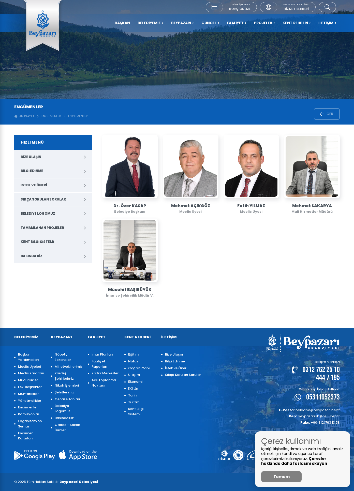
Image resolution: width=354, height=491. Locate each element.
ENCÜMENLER (78, 116)
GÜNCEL (210, 22)
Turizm (133, 402)
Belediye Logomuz (38, 213)
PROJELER (264, 22)
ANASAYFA (24, 116)
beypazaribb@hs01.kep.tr (314, 416)
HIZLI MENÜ (32, 142)
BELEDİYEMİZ (151, 22)
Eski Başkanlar (30, 387)
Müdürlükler (28, 380)
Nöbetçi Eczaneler (63, 357)
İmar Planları (102, 354)
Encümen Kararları (25, 436)
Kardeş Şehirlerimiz (64, 376)
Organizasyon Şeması (30, 424)
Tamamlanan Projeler (42, 227)
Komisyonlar (28, 414)
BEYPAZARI (182, 22)
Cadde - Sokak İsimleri (67, 427)
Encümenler (51, 116)
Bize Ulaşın (31, 157)
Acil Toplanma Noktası (104, 383)
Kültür (133, 388)
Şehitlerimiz (64, 392)
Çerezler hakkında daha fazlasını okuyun (294, 461)
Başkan (122, 22)
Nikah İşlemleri (67, 385)
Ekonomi (135, 381)
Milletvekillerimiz (68, 366)
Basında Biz (31, 256)
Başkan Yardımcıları (28, 357)
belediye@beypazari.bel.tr (309, 410)
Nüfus (133, 361)
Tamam (281, 476)
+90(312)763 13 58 (320, 422)
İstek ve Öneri (34, 185)
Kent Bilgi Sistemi (37, 241)
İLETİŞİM (327, 22)
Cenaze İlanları (67, 399)
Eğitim (133, 354)
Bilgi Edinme (32, 170)
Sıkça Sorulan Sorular (43, 199)
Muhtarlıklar (28, 393)
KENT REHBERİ (297, 22)
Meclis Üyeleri (29, 366)
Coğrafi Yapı (139, 368)
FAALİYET (236, 22)
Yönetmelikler (29, 400)
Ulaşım (134, 374)
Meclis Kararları (31, 373)
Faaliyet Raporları (99, 364)
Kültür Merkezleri (105, 373)
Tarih (132, 395)
